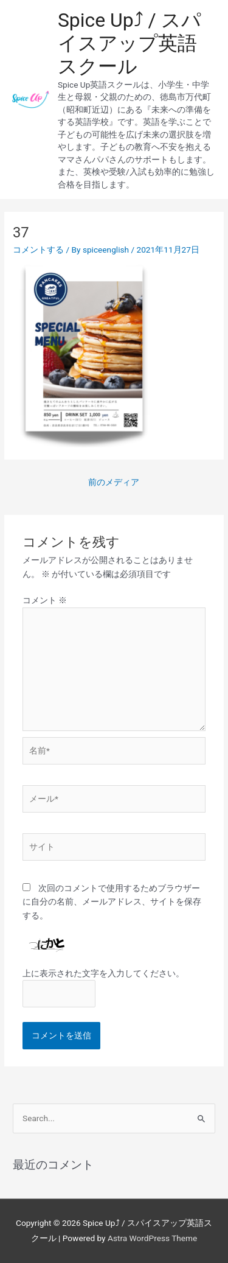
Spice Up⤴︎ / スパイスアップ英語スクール (129, 44)
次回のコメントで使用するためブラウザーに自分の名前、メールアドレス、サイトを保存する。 (111, 901)
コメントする (38, 249)
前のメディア (113, 482)
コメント (44, 600)
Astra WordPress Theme (152, 1238)
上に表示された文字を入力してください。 (103, 973)
